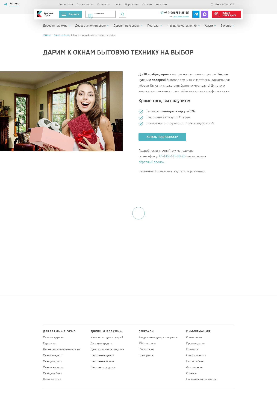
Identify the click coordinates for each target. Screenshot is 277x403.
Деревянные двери (127, 25)
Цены (117, 4)
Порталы (153, 25)
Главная (47, 34)
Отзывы (147, 4)
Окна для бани (52, 373)
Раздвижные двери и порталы (158, 337)
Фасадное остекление (182, 25)
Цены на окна (52, 379)
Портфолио (131, 4)
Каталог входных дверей (107, 337)
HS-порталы (146, 355)
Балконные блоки (102, 361)
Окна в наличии (53, 367)
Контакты (161, 4)
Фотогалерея (195, 367)
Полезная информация (201, 379)
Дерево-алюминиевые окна (61, 349)
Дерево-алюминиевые (90, 25)
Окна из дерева (53, 337)
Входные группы (102, 343)
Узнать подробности (162, 137)
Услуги (209, 25)
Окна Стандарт (52, 355)
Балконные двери (102, 355)
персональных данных (145, 272)
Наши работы (195, 361)
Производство (85, 4)
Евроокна (49, 343)
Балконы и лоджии (103, 367)
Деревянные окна (55, 25)
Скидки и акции (196, 355)
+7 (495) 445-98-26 (172, 156)
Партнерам (103, 4)
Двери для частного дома (107, 349)
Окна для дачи (52, 361)
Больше (226, 25)
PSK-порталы (147, 343)
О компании (66, 4)
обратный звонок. (151, 162)
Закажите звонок (181, 16)
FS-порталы (146, 349)
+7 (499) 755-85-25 (176, 12)
